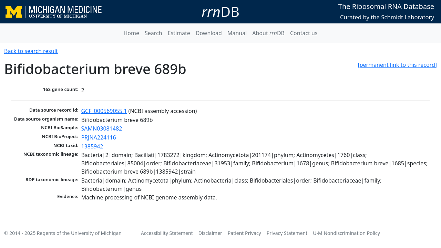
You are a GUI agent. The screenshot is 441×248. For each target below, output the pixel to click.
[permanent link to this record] (397, 65)
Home (131, 33)
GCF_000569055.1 (104, 111)
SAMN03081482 (101, 128)
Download (209, 33)
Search (153, 33)
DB (220, 11)
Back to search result (31, 51)
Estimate (179, 33)
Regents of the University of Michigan (79, 233)
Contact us (304, 33)
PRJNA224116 (98, 137)
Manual (237, 33)
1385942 (92, 146)
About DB (268, 33)
